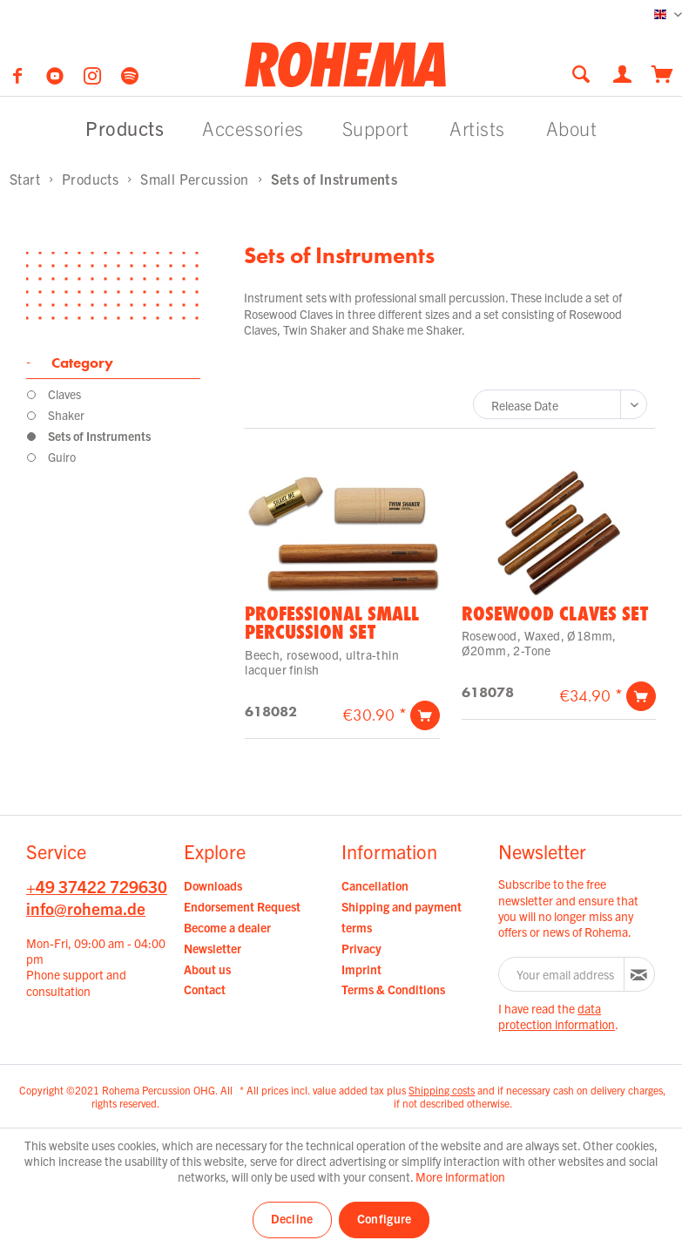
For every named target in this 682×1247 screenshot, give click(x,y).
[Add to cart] (425, 715)
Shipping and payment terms (401, 916)
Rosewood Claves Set (555, 613)
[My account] (623, 72)
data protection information (556, 1016)
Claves (64, 394)
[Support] (376, 128)
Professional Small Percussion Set (332, 622)
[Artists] (477, 128)
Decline (292, 1218)
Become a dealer (227, 927)
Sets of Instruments (99, 436)
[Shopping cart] (662, 72)
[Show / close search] (581, 73)
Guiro (62, 456)
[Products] (124, 128)
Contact (205, 989)
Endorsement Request (242, 906)
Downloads (213, 885)
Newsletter (212, 948)
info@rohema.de (85, 908)
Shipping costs (442, 1089)
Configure (384, 1218)
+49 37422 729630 (96, 886)
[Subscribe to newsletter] (639, 974)
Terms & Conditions (393, 989)
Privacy (361, 948)
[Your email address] (561, 974)
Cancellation (375, 885)
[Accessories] (253, 128)
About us (207, 969)
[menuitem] (586, 73)
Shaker (66, 415)
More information (460, 1176)
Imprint (361, 969)
